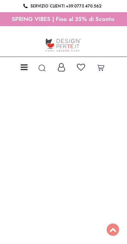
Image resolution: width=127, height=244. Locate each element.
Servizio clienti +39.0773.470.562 (62, 6)
